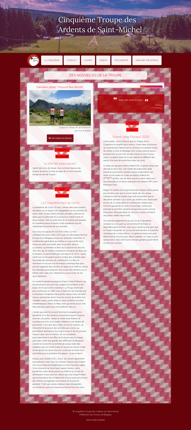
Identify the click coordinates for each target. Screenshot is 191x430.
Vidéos (103, 60)
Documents (121, 60)
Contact (72, 60)
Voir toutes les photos (60, 138)
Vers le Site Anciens (95, 419)
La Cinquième (51, 60)
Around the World (147, 60)
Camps (88, 60)
